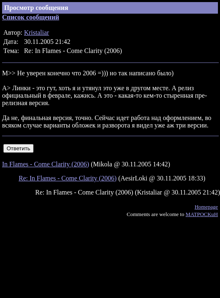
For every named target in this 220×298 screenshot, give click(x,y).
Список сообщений (30, 17)
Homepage (206, 207)
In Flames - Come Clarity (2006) (45, 164)
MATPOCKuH (202, 214)
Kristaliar (36, 32)
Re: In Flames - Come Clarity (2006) (67, 178)
